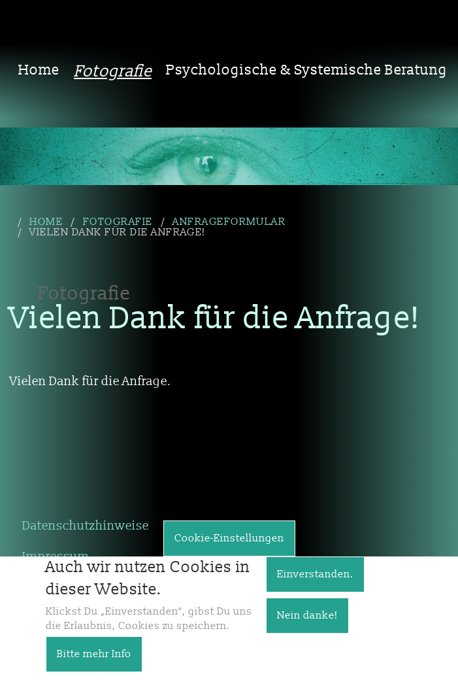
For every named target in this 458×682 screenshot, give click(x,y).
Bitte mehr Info (94, 663)
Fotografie (113, 71)
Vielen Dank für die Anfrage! (117, 232)
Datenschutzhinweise (85, 526)
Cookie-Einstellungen (229, 547)
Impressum (56, 556)
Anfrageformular (229, 221)
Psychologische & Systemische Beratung (307, 70)
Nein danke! (307, 624)
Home (38, 70)
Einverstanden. (315, 583)
